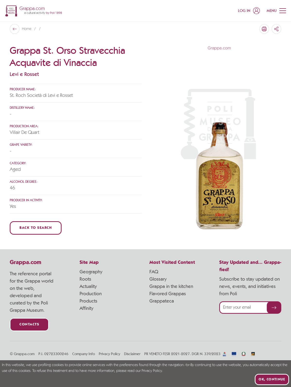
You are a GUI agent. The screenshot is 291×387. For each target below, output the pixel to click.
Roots (85, 279)
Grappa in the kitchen (171, 286)
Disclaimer (132, 354)
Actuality (88, 286)
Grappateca (161, 301)
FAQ (153, 271)
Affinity (86, 308)
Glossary (158, 279)
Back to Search (35, 228)
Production (91, 293)
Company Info (83, 354)
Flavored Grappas (167, 293)
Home (27, 29)
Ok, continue (272, 379)
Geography (91, 271)
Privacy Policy (109, 354)
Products (88, 301)
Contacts (29, 324)
